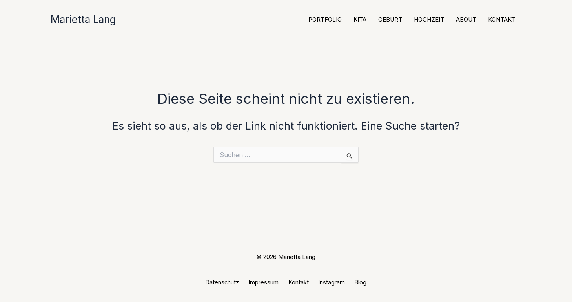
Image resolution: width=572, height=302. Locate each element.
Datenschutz (230, 282)
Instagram (328, 282)
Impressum (268, 282)
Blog (354, 282)
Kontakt (502, 19)
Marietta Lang (83, 19)
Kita (359, 19)
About (466, 19)
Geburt (390, 19)
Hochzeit (429, 19)
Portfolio (325, 19)
